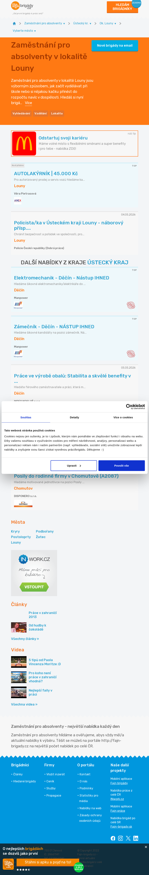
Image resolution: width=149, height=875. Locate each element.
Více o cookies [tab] (123, 417)
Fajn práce (118, 810)
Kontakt (85, 774)
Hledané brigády (24, 781)
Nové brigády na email (115, 45)
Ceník (50, 781)
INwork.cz (117, 798)
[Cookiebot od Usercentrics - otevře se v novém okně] (129, 407)
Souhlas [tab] (25, 417)
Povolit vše (121, 465)
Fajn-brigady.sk (121, 826)
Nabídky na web (90, 807)
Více (28, 102)
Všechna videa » (24, 704)
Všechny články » (25, 638)
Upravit (74, 465)
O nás (83, 781)
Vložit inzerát (55, 774)
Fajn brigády (119, 782)
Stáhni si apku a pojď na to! (48, 862)
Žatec (40, 536)
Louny (16, 542)
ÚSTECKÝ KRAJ (107, 261)
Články (18, 774)
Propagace (53, 795)
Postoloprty (21, 536)
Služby (51, 788)
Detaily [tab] (74, 417)
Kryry (15, 531)
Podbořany (45, 531)
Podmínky (86, 788)
